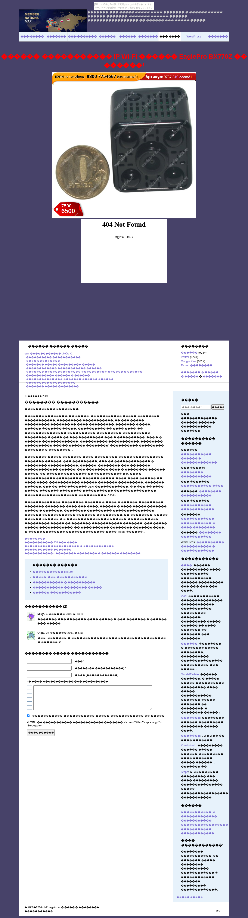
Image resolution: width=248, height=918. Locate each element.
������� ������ (166, 732)
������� (212, 376)
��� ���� (169, 36)
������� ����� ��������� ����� (60, 364)
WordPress (193, 36)
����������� (200, 559)
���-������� (82, 36)
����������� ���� (202, 485)
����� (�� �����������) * (100, 668)
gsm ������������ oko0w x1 (48, 353)
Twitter (185, 357)
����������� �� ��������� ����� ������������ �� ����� (98, 715)
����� (189, 400)
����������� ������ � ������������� (199, 458)
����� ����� (190, 897)
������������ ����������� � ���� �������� (198, 523)
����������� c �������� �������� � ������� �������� (82, 553)
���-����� (32, 36)
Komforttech (188, 745)
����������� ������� (48, 549)
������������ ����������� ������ (64, 368)
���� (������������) (96, 675)
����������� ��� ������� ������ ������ (70, 379)
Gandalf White (190, 674)
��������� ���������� (50, 382)
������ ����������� (57, 592)
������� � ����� (199, 372)
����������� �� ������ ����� (67, 587)
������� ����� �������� (52, 386)
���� (186, 565)
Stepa (184, 772)
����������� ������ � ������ (58, 375)
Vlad (183, 596)
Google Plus (188, 361)
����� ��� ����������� (60, 577)
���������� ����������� (53, 357)
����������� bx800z (53, 571)
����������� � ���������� (64, 582)
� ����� (189, 376)
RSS (218, 911)
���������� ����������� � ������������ (69, 546)
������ (189, 352)
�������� (35, 538)
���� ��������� (43, 360)
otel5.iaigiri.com (51, 907)
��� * (79, 661)
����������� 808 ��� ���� (51, 542)
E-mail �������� (196, 365)
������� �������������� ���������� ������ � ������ (84, 371)
